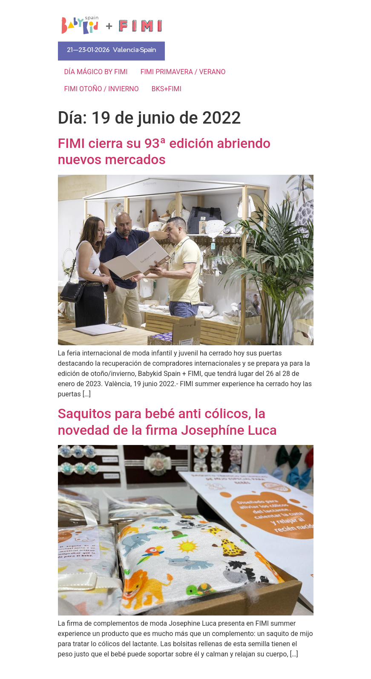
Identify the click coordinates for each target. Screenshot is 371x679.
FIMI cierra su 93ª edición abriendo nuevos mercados (164, 151)
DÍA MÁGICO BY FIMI (96, 72)
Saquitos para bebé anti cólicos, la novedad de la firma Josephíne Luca (167, 421)
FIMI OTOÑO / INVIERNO (101, 89)
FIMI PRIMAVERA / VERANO (183, 72)
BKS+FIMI (166, 89)
